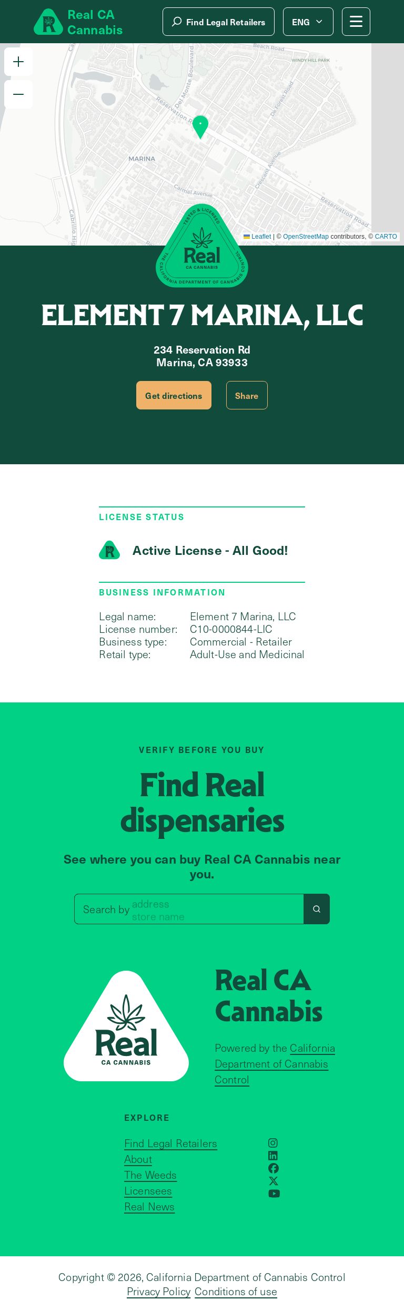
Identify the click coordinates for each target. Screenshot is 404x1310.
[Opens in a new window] (273, 1143)
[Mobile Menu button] (356, 21)
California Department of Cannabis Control (275, 1063)
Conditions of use (236, 1291)
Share (247, 395)
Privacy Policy (158, 1291)
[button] (18, 61)
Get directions (173, 395)
